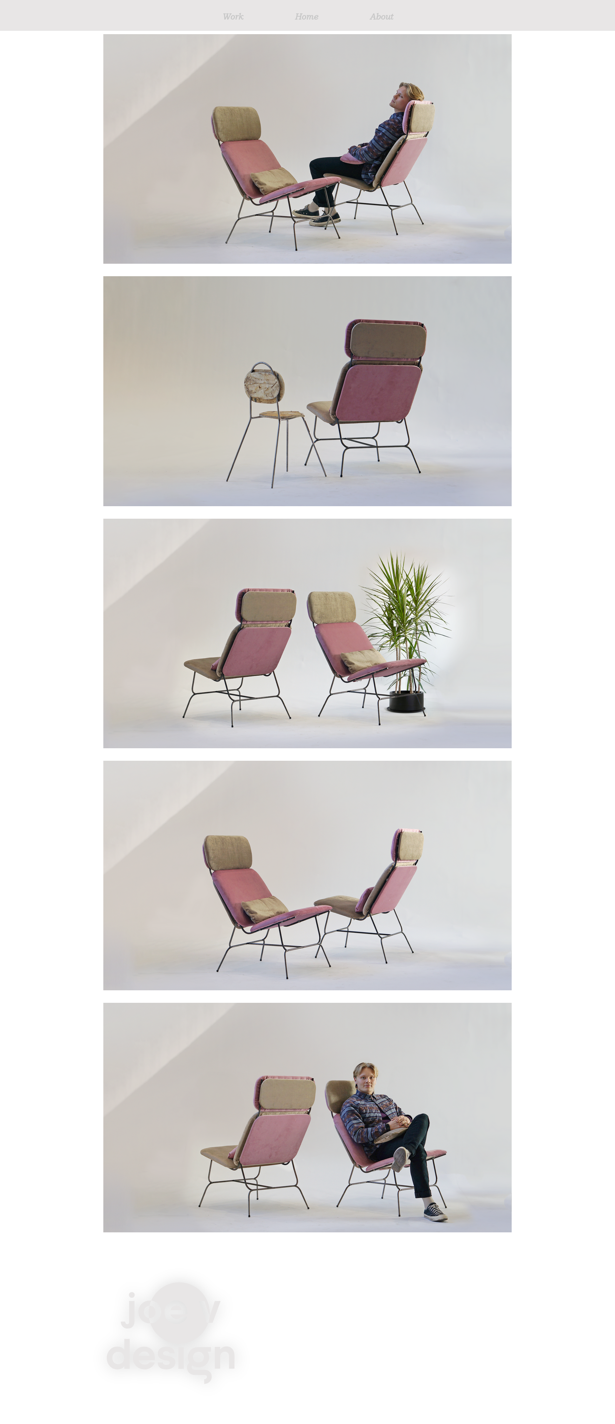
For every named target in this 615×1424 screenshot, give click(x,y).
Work (329, 1312)
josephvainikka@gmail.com (435, 1352)
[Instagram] (404, 1372)
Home (330, 1338)
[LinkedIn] (386, 1372)
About (330, 1364)
